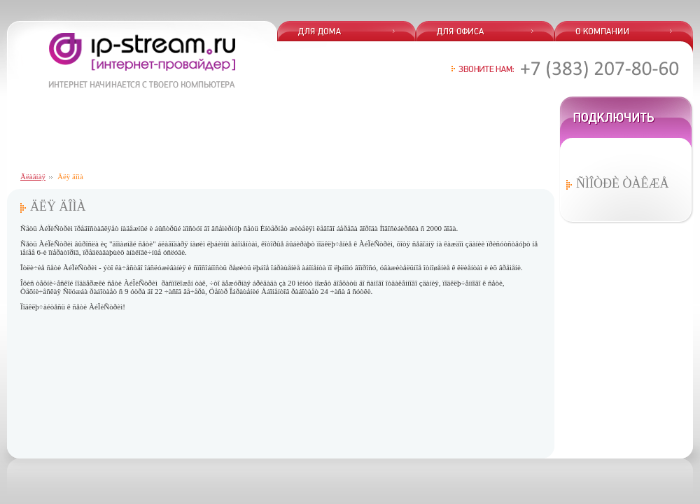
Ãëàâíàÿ (33, 176)
